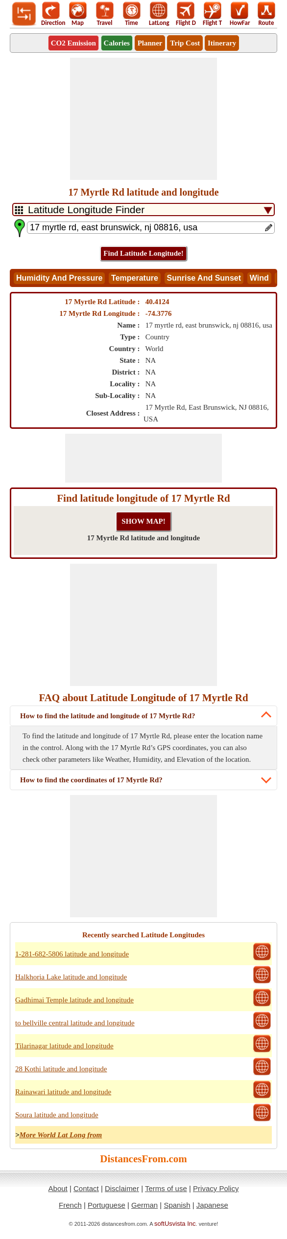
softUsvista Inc (175, 1223)
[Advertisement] (143, 119)
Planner (150, 43)
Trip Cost (185, 43)
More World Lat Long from (61, 1135)
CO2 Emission (73, 43)
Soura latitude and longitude (56, 1115)
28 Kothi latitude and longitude (61, 1069)
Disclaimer (122, 1188)
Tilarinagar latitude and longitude (64, 1046)
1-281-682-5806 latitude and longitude (72, 954)
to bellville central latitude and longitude (75, 1023)
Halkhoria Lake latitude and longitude (71, 977)
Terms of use (166, 1188)
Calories (117, 43)
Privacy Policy (216, 1188)
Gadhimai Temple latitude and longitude (74, 1000)
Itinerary (222, 43)
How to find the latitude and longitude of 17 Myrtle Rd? (107, 716)
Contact (86, 1188)
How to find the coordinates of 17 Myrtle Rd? (91, 780)
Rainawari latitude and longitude (63, 1092)
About (58, 1188)
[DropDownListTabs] (143, 209)
